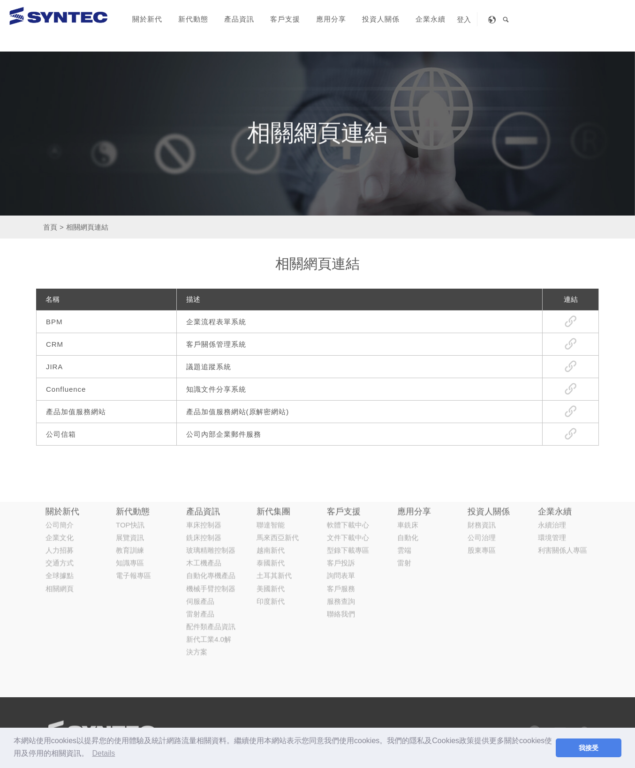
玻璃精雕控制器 (210, 495)
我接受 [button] (588, 748)
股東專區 (482, 495)
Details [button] (103, 753)
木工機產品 (203, 508)
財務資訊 (482, 469)
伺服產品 (200, 546)
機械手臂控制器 (210, 533)
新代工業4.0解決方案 (208, 590)
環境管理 (552, 482)
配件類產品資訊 (210, 571)
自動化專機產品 (210, 520)
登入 (464, 19)
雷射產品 (200, 558)
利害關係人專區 (562, 495)
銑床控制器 (203, 482)
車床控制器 (203, 469)
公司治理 (482, 482)
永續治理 (552, 469)
